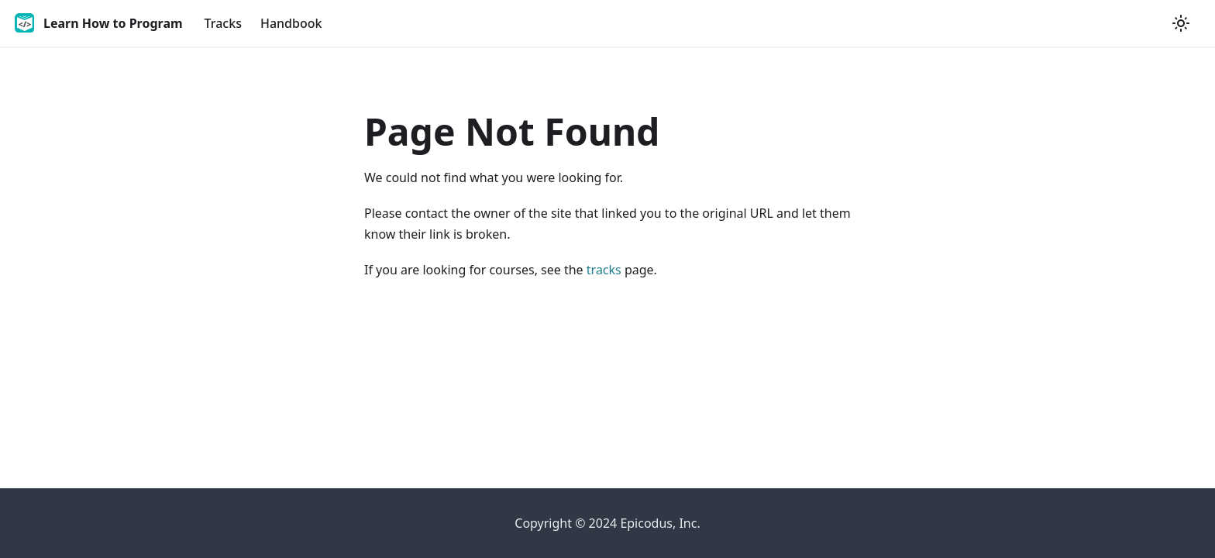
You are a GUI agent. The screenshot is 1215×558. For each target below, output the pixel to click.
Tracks (223, 23)
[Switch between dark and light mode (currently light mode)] (1181, 23)
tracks (604, 269)
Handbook (291, 23)
